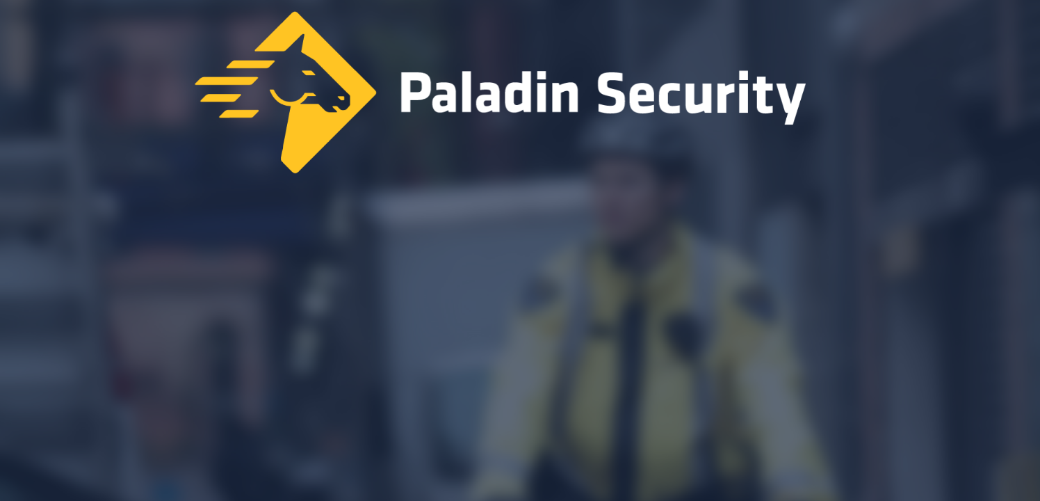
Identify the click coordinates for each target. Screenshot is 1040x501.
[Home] (520, 96)
